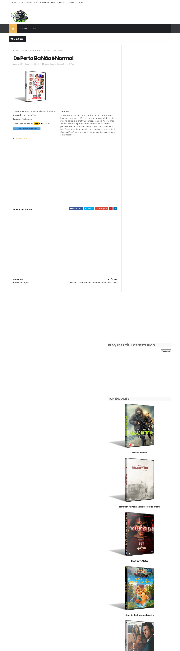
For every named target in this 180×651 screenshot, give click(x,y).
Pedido (141, 589)
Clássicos (126, 579)
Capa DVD (24, 51)
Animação (150, 569)
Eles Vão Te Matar (145, 234)
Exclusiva (32, 51)
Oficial (125, 589)
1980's (137, 560)
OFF (156, 584)
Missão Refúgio (146, 145)
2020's (154, 565)
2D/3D (124, 569)
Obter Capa (21, 141)
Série (155, 589)
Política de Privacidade (44, 2)
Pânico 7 (146, 502)
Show (124, 594)
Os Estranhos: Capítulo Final (146, 413)
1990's (150, 560)
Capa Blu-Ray (128, 574)
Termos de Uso (25, 2)
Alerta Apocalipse (145, 368)
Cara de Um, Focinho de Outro (146, 279)
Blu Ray (23, 28)
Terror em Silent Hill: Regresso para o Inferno (146, 190)
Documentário (144, 579)
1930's (124, 560)
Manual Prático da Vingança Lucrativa (146, 323)
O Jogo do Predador (146, 547)
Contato (72, 2)
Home (14, 2)
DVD (34, 28)
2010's (139, 565)
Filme (39, 51)
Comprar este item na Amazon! (27, 129)
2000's (125, 565)
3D (137, 569)
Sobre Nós (61, 2)
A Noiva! (146, 458)
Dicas (80, 2)
